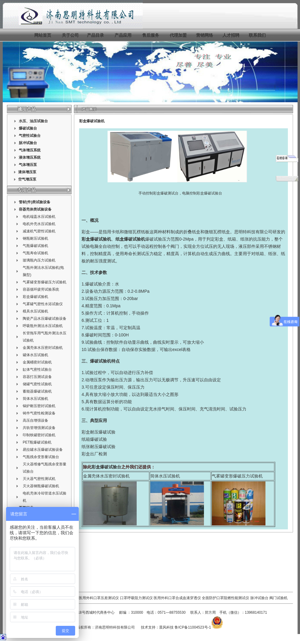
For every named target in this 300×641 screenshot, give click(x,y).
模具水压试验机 (35, 311)
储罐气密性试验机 (37, 384)
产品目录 (95, 35)
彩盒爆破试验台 (106, 466)
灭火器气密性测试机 (39, 479)
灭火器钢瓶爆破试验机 (41, 486)
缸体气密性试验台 (37, 369)
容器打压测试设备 (37, 377)
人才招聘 (230, 35)
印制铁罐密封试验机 (39, 435)
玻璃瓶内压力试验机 (39, 260)
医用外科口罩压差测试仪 (99, 598)
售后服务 (150, 35)
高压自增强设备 (35, 420)
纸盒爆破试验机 (130, 239)
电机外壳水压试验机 (39, 224)
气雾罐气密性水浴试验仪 (43, 304)
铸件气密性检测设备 (39, 413)
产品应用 (123, 35)
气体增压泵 (28, 165)
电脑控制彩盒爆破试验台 (202, 193)
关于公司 (70, 35)
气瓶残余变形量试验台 (41, 457)
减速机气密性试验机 (39, 231)
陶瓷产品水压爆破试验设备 (44, 318)
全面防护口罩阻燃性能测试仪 (225, 598)
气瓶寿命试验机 (35, 253)
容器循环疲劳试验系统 (41, 289)
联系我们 (257, 35)
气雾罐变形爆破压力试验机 (44, 282)
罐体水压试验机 (35, 355)
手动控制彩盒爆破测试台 (158, 193)
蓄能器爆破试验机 (37, 391)
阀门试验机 (278, 598)
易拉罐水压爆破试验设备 (43, 449)
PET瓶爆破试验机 (37, 442)
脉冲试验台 (259, 598)
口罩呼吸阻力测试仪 (136, 598)
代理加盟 (178, 35)
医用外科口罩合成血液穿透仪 (177, 598)
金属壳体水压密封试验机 (43, 348)
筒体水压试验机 (35, 398)
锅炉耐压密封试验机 (39, 406)
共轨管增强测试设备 (39, 428)
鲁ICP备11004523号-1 (193, 627)
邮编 (122, 612)
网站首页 (42, 35)
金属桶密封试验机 (37, 362)
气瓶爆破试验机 (35, 246)
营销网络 (204, 35)
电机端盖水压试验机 (39, 216)
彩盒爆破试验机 (35, 297)
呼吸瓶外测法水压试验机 (43, 326)
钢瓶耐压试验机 (35, 238)
